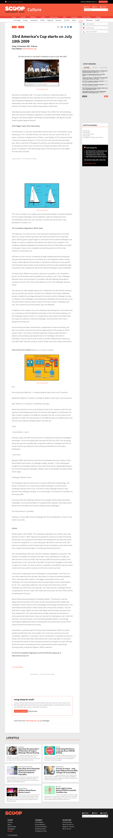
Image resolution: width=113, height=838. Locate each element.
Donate (10, 831)
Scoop (14, 17)
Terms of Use (67, 829)
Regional (50, 20)
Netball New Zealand (96, 75)
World (74, 20)
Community (74, 17)
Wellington (33, 17)
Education (89, 20)
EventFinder (86, 131)
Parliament (34, 20)
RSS (84, 96)
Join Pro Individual (21, 711)
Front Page (16, 20)
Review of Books (86, 17)
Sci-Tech (67, 20)
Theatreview (86, 132)
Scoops (25, 20)
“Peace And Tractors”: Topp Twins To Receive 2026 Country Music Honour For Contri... (95, 78)
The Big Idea (86, 136)
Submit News (12, 826)
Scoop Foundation (41, 826)
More (106, 96)
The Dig (43, 17)
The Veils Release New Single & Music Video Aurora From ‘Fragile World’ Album (95, 89)
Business (59, 20)
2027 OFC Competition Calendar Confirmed (93, 81)
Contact (10, 822)
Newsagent (11, 829)
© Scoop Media (12, 835)
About (10, 824)
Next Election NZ (40, 829)
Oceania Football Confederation (90, 82)
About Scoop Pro (68, 824)
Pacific (64, 17)
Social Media (39, 822)
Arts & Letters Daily (88, 134)
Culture (81, 20)
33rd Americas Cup (29, 49)
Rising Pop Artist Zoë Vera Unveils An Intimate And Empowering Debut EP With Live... (94, 71)
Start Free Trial (103, 2)
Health (97, 20)
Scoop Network (40, 824)
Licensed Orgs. (67, 822)
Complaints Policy (41, 831)
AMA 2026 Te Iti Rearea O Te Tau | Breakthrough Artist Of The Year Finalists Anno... (94, 92)
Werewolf (23, 17)
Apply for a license (68, 826)
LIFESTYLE (12, 738)
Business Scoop (54, 17)
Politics (42, 20)
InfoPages (98, 17)
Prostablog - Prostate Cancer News (93, 137)
